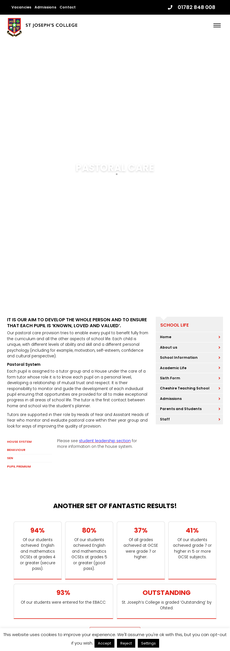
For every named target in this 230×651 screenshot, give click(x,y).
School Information (179, 357)
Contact (68, 7)
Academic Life (173, 368)
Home (165, 337)
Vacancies (21, 7)
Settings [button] (148, 643)
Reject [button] (126, 643)
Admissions (45, 7)
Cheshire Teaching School (184, 388)
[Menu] (217, 25)
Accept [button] (104, 643)
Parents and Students (181, 408)
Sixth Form (170, 378)
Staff (165, 419)
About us (168, 347)
